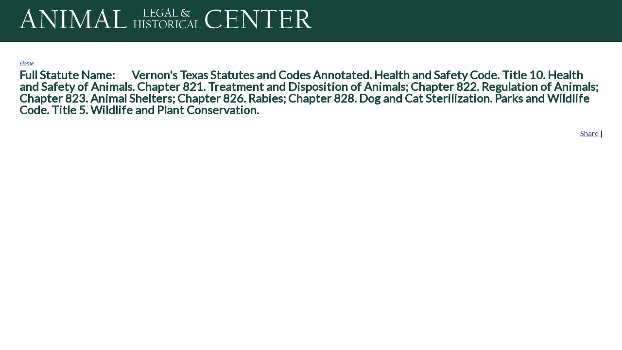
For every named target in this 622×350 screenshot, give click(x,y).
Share (589, 133)
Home (26, 63)
